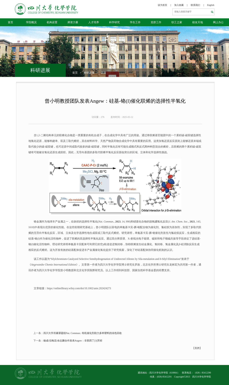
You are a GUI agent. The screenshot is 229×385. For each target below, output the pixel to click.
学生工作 (135, 22)
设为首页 (162, 5)
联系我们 (195, 5)
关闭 (197, 348)
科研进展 (89, 72)
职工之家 (176, 22)
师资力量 (73, 22)
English (210, 5)
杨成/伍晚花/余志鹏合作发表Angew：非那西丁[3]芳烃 (72, 340)
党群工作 (156, 22)
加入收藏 (179, 5)
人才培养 (93, 22)
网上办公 (218, 22)
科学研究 (114, 22)
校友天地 (197, 22)
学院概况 (31, 22)
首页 (10, 22)
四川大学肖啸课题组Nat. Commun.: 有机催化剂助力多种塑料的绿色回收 (82, 333)
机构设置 (52, 22)
